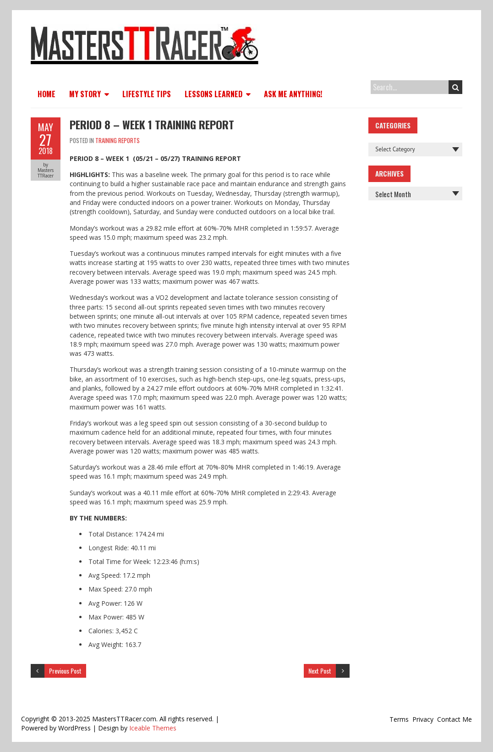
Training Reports (117, 140)
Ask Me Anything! (293, 94)
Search (455, 87)
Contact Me (454, 719)
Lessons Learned (213, 94)
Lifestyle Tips (146, 94)
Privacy (422, 719)
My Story (85, 94)
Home (46, 94)
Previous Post (65, 670)
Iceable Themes (152, 728)
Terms (399, 719)
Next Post (319, 670)
